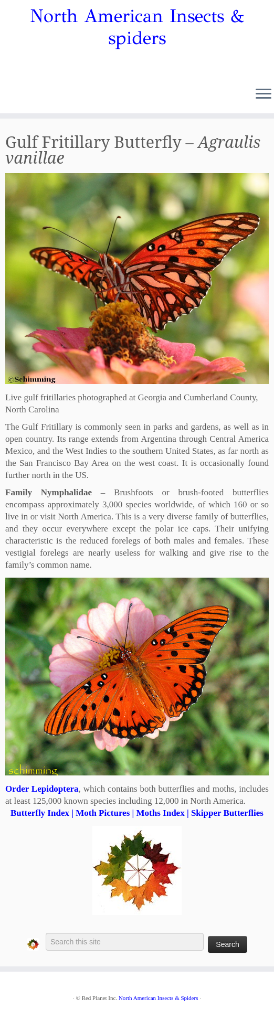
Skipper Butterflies (227, 813)
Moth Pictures (103, 813)
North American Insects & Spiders (158, 998)
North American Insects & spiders (137, 27)
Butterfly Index (39, 813)
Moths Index (160, 813)
